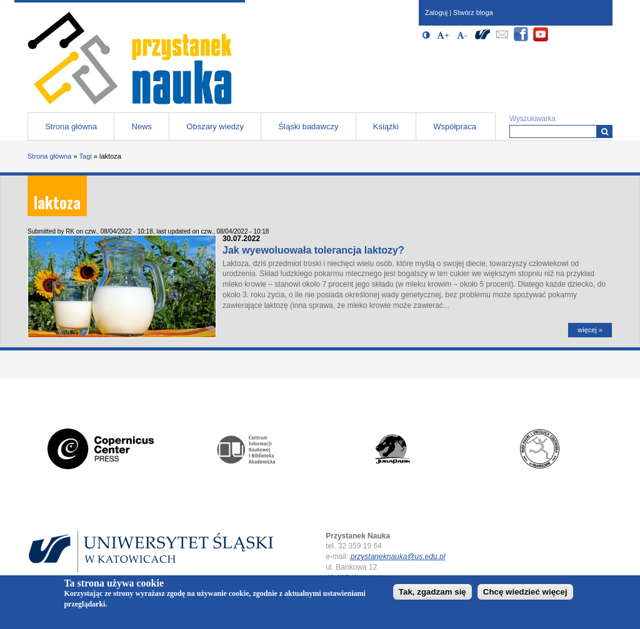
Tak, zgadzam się (432, 594)
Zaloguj (436, 12)
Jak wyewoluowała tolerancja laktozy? (313, 250)
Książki (386, 126)
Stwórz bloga (473, 12)
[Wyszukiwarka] (604, 131)
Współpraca (454, 126)
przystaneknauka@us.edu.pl (398, 556)
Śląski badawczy (308, 126)
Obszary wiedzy (215, 126)
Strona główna (71, 126)
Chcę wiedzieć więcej (525, 594)
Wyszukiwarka (532, 118)
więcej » (590, 330)
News (142, 126)
